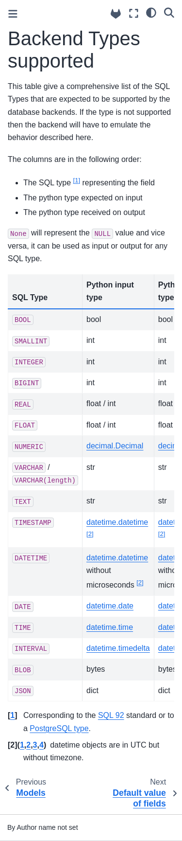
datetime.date (109, 606)
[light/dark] (151, 12)
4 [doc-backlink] (41, 745)
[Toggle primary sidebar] (13, 14)
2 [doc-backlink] (28, 745)
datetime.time (109, 627)
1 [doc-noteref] (76, 180)
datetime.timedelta (118, 648)
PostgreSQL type (59, 728)
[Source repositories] (116, 14)
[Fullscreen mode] (134, 13)
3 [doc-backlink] (35, 745)
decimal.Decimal (114, 446)
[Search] (169, 12)
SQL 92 (111, 715)
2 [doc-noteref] (89, 533)
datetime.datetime (117, 522)
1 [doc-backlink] (12, 715)
